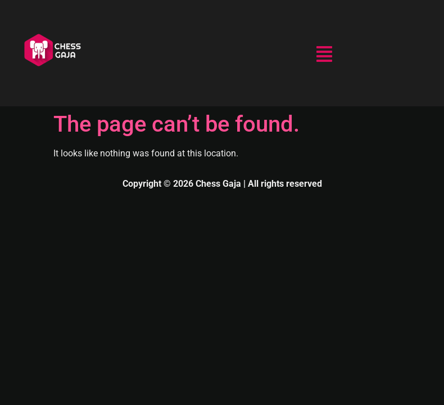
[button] (324, 55)
